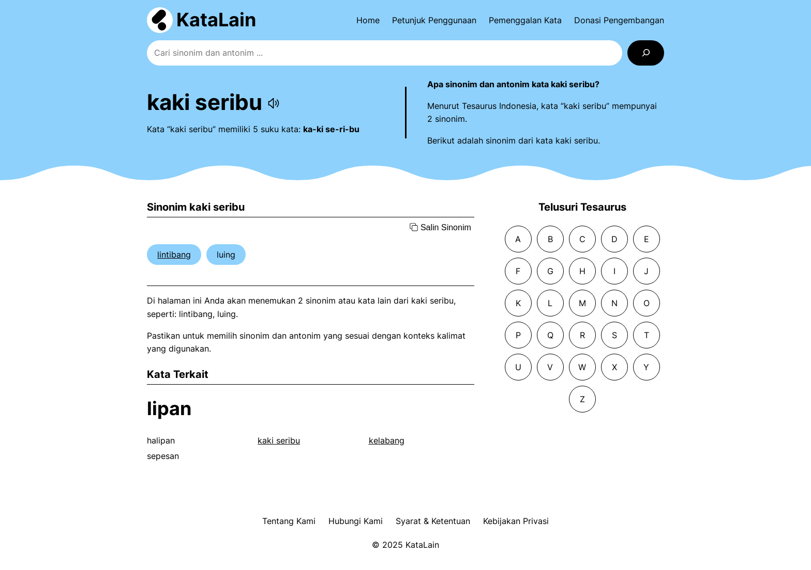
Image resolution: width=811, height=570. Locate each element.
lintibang (174, 254)
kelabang (386, 440)
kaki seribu (279, 440)
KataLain (216, 19)
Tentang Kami (289, 521)
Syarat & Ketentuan (433, 521)
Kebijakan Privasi (516, 521)
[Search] (645, 53)
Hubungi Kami (355, 521)
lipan (169, 408)
